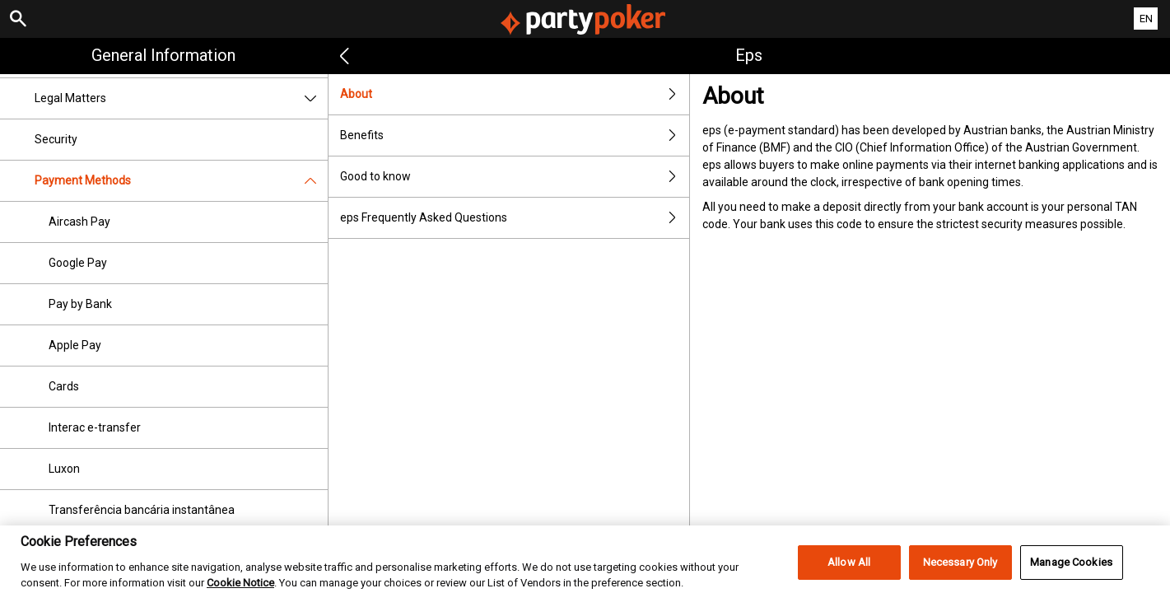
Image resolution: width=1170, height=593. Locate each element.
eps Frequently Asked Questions (515, 218)
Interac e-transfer (95, 427)
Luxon (64, 468)
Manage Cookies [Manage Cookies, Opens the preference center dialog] (1071, 571)
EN (1146, 18)
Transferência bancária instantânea (142, 509)
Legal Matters (181, 98)
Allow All (848, 571)
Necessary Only (960, 571)
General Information (163, 55)
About (515, 94)
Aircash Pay (79, 221)
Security (56, 139)
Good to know (515, 176)
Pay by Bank (80, 304)
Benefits (515, 135)
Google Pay (78, 262)
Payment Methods (181, 181)
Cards (64, 386)
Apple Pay (75, 345)
